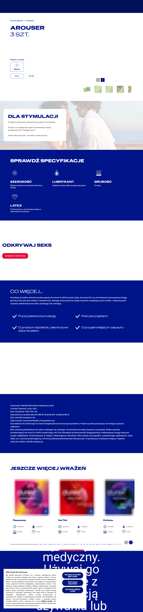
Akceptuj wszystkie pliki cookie (73, 575)
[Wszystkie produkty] (76, 6)
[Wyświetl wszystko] (15, 256)
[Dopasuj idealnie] (119, 6)
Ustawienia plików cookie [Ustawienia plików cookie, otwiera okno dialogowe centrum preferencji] (72, 590)
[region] (45, 588)
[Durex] (12, 6)
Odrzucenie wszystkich (72, 583)
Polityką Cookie (46, 601)
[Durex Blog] (99, 6)
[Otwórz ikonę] (134, 6)
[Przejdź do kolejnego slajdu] (103, 80)
